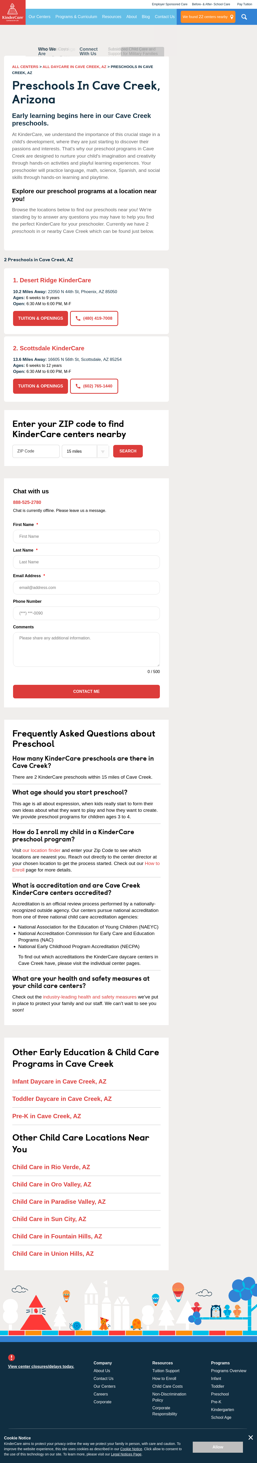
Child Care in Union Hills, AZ (53, 1253)
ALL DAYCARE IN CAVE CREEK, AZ (74, 66)
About (131, 17)
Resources (111, 17)
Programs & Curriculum (76, 17)
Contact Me (86, 691)
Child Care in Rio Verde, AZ (51, 1167)
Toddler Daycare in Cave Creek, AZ (62, 1098)
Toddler (217, 1386)
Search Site (244, 19)
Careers (101, 1394)
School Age (221, 1417)
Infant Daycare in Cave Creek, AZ (59, 1081)
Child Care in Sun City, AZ (49, 1219)
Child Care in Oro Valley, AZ (51, 1184)
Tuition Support (165, 1371)
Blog (146, 17)
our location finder (41, 850)
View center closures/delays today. (41, 1366)
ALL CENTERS (25, 66)
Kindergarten (222, 1410)
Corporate (102, 1402)
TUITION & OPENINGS (40, 318)
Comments (23, 627)
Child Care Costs (167, 1386)
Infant (216, 1378)
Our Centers (39, 17)
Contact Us (165, 17)
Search (128, 451)
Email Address (86, 584)
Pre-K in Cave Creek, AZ (46, 1116)
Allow (218, 1447)
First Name (86, 532)
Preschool (220, 1394)
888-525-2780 (27, 502)
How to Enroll (164, 1378)
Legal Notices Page (126, 1454)
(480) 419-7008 (94, 318)
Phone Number (86, 609)
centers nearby (205, 17)
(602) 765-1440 (94, 386)
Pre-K (216, 1402)
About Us (102, 1371)
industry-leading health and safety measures (90, 997)
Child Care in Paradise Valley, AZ (59, 1201)
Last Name (86, 558)
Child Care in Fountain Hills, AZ (57, 1236)
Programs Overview (228, 1371)
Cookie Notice (131, 1449)
